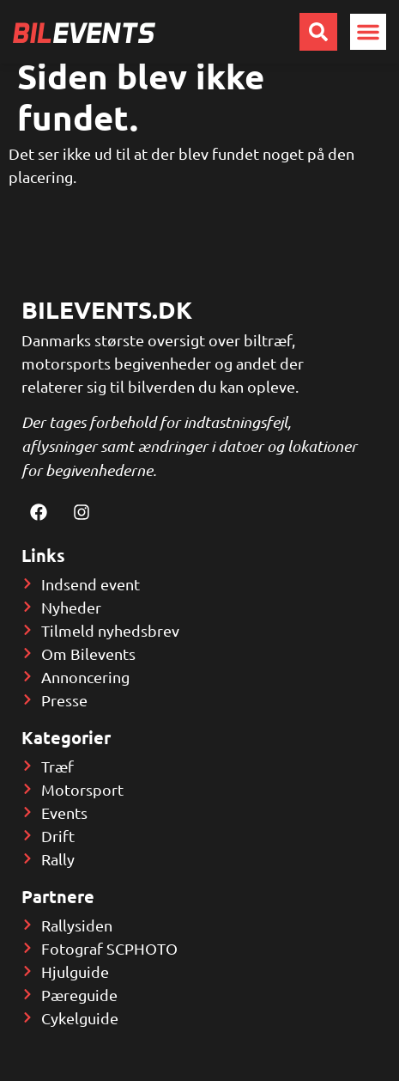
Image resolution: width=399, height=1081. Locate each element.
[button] (368, 32)
